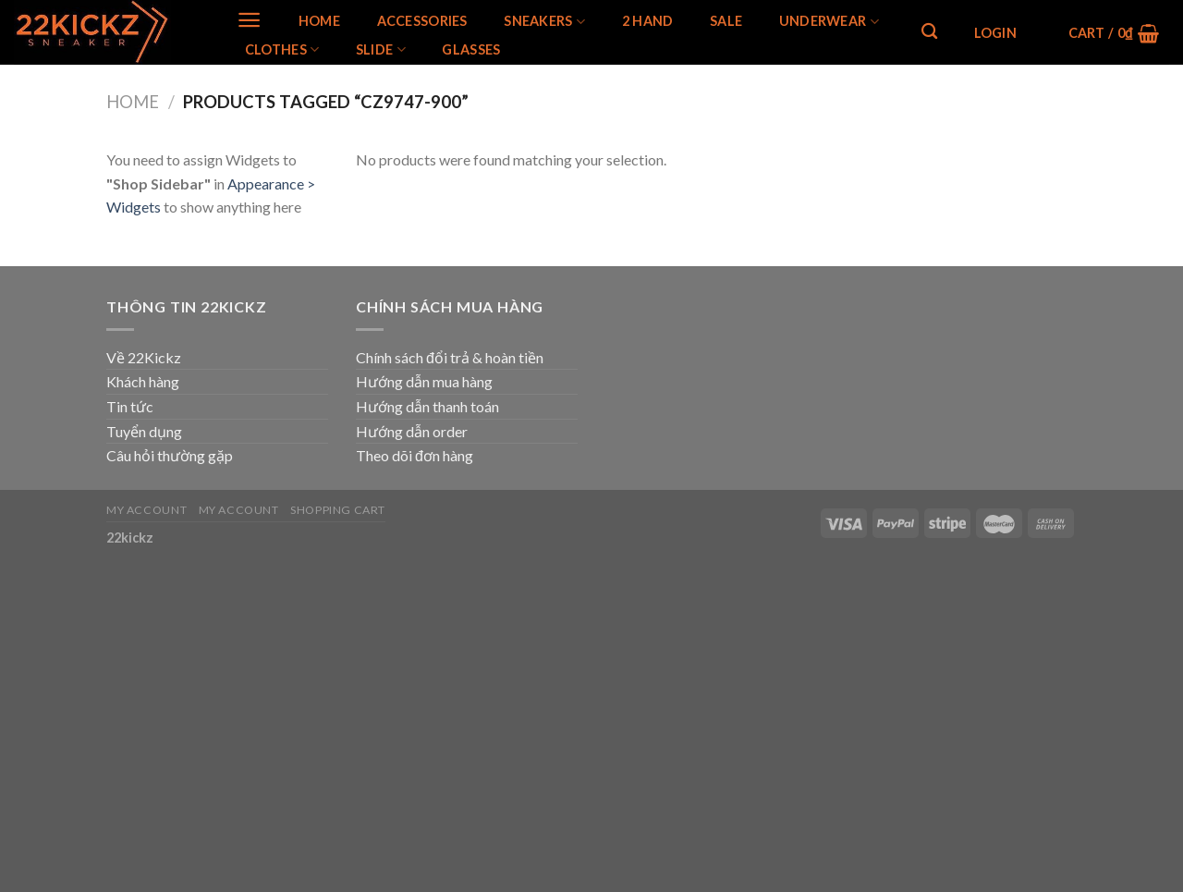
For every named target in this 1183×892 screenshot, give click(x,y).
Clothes (282, 49)
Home (319, 21)
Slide (381, 49)
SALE (726, 21)
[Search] (929, 32)
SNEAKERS (544, 22)
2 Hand (648, 21)
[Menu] (249, 20)
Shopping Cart (337, 510)
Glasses (471, 50)
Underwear (829, 22)
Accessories (422, 21)
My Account (146, 510)
